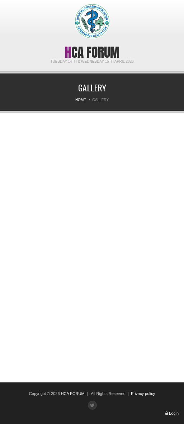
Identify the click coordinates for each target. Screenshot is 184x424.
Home (80, 100)
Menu (10, 9)
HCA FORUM (73, 393)
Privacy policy (143, 393)
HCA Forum (92, 52)
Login (174, 413)
